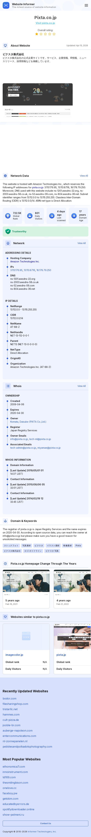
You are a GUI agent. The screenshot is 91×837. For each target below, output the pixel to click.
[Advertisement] (45, 73)
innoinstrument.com (15, 772)
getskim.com (10, 798)
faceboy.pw (10, 793)
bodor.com (9, 698)
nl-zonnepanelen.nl (15, 741)
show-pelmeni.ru (13, 814)
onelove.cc (9, 788)
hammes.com (11, 714)
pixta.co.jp (37, 187)
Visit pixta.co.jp (45, 23)
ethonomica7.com (14, 766)
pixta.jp (61, 654)
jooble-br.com (11, 725)
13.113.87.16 (29, 270)
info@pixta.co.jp (19, 439)
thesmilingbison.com (15, 782)
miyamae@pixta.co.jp (49, 447)
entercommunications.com (19, 736)
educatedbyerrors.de (16, 804)
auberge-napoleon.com (17, 730)
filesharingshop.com (15, 703)
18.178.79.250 (43, 270)
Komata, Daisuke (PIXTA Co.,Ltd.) (28, 421)
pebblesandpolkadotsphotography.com (27, 746)
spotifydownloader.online (18, 809)
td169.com (9, 777)
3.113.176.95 (16, 270)
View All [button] (84, 175)
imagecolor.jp (14, 654)
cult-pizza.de (11, 720)
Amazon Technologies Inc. (24, 261)
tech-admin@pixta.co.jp (23, 447)
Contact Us (45, 823)
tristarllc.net (10, 709)
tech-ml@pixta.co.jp (40, 439)
